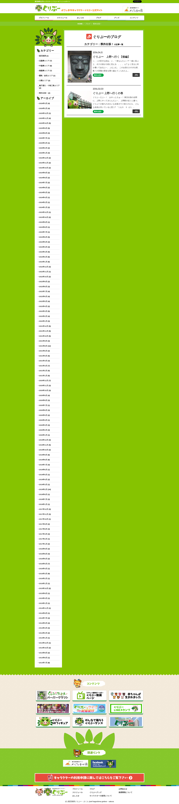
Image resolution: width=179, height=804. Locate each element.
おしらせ (75, 796)
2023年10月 (43, 217)
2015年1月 (43, 603)
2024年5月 (43, 192)
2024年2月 (43, 202)
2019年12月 (43, 440)
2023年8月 (43, 227)
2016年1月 (43, 583)
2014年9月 (43, 613)
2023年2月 (43, 257)
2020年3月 (43, 425)
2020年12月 (43, 380)
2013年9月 (43, 653)
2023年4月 (43, 247)
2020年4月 (43, 420)
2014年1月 (43, 638)
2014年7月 (43, 618)
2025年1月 (43, 153)
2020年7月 (43, 405)
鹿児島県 (42, 56)
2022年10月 (43, 277)
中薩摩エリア (44, 66)
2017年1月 (43, 544)
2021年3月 (43, 366)
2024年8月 (43, 178)
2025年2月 (43, 148)
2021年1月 (43, 376)
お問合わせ (123, 789)
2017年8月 (43, 529)
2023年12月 (43, 212)
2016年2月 (43, 578)
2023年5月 (43, 242)
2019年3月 (43, 484)
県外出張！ (43, 93)
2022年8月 (43, 286)
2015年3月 (43, 598)
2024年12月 (43, 158)
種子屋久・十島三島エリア (49, 85)
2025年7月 (43, 138)
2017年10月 (43, 519)
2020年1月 (43, 435)
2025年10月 (43, 123)
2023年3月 (43, 252)
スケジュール (77, 792)
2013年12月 (43, 643)
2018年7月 (43, 499)
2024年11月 (43, 163)
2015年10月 (43, 588)
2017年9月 (43, 524)
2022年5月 (43, 301)
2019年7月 (43, 465)
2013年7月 (43, 663)
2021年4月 (43, 361)
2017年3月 (43, 534)
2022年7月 (43, 291)
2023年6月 (43, 237)
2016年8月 (43, 554)
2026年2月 (43, 108)
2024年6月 (43, 188)
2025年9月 (43, 128)
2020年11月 (43, 385)
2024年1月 (43, 207)
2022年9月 (43, 281)
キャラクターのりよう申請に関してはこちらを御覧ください (89, 777)
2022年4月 (43, 306)
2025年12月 (43, 113)
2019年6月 (43, 470)
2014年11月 (43, 608)
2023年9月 (43, 222)
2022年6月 (43, 296)
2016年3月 (43, 574)
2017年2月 (43, 539)
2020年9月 (43, 395)
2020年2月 (43, 430)
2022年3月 (43, 311)
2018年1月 (43, 504)
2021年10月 (43, 336)
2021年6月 (43, 351)
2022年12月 (43, 267)
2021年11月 (43, 331)
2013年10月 (43, 648)
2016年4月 (43, 569)
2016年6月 (43, 559)
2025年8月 (43, 133)
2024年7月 (43, 183)
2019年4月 (43, 479)
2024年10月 (43, 168)
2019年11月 (43, 445)
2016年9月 (43, 549)
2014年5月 (43, 623)
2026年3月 (43, 103)
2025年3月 (43, 143)
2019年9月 (43, 455)
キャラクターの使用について (101, 796)
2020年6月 (43, 410)
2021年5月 (43, 356)
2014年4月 (43, 628)
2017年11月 (43, 514)
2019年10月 (43, 450)
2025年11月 (43, 118)
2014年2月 (43, 633)
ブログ (87, 24)
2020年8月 (43, 400)
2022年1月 (43, 321)
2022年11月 (43, 272)
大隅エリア (43, 80)
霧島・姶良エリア (46, 76)
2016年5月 (43, 564)
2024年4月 (43, 197)
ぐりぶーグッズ (95, 792)
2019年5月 (43, 475)
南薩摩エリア (44, 71)
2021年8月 (43, 346)
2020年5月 (43, 415)
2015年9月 (43, 593)
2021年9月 (43, 341)
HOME (80, 24)
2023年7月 (43, 232)
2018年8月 (43, 494)
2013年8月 (43, 658)
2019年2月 (43, 489)
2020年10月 (43, 390)
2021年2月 (43, 371)
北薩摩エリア (44, 61)
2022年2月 (43, 316)
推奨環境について (125, 792)
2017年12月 (43, 509)
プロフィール (77, 789)
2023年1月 (43, 262)
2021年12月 (43, 326)
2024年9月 (43, 173)
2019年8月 (43, 460)
